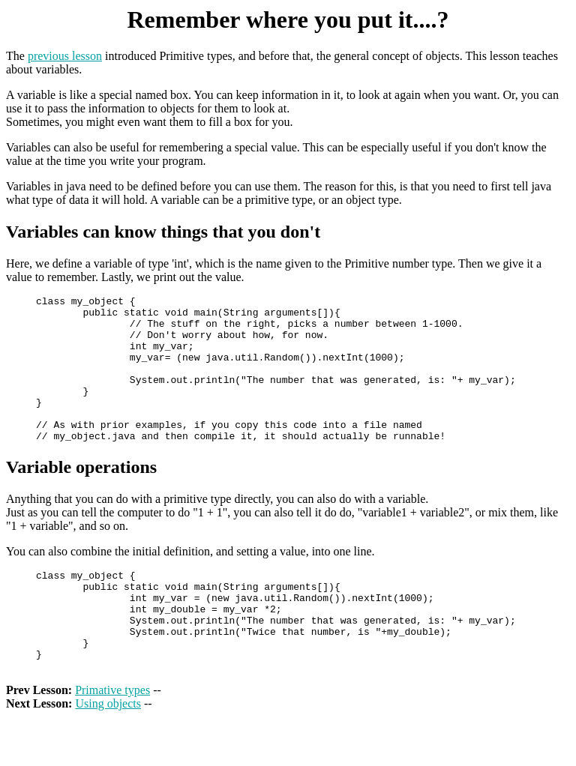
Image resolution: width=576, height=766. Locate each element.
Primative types (112, 739)
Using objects (108, 753)
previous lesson (65, 55)
